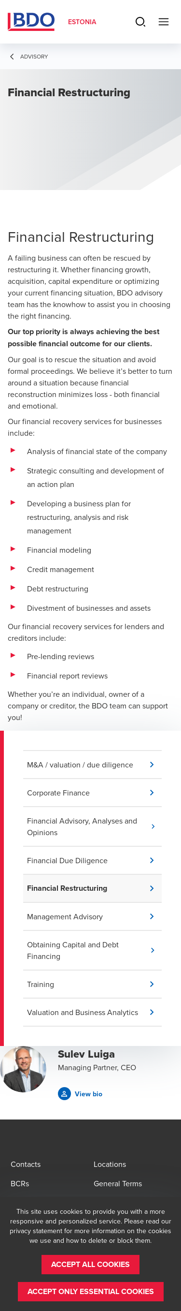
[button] (94, 764)
